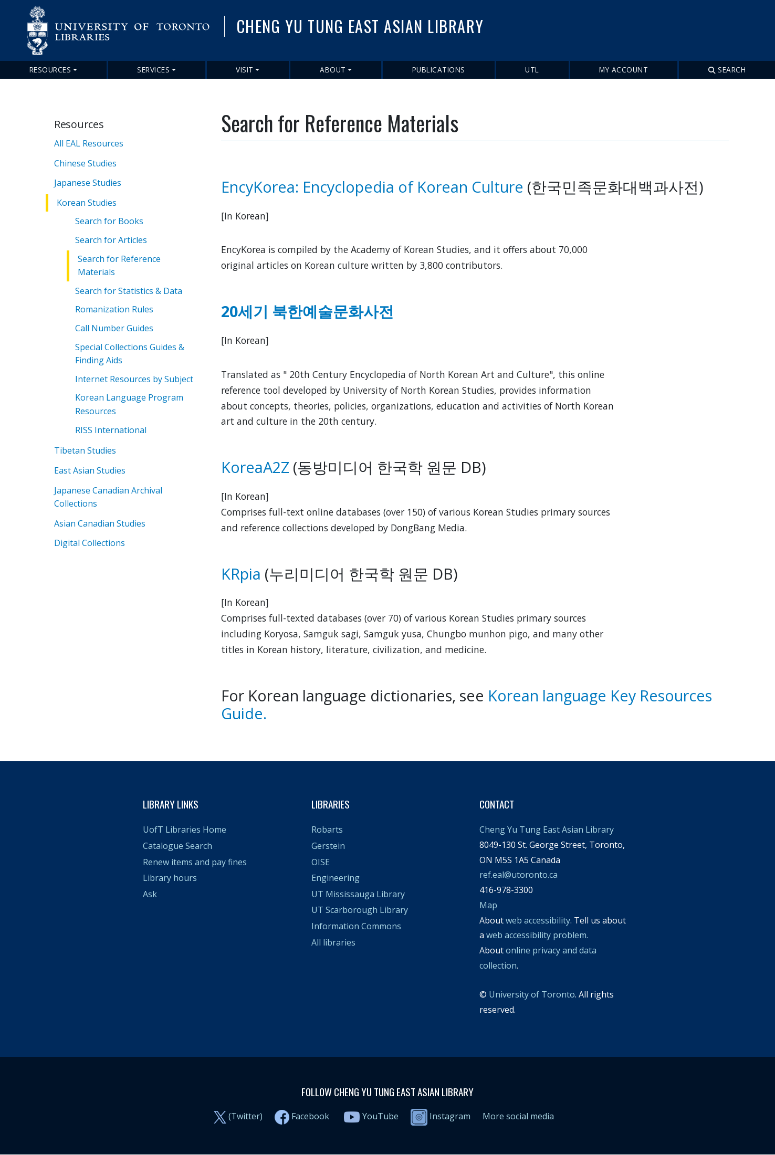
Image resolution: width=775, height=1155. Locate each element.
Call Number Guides (114, 328)
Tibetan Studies (85, 450)
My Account (623, 70)
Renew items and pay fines (195, 862)
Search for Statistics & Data (128, 291)
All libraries (333, 942)
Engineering (335, 878)
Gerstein (328, 846)
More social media (518, 1116)
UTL (532, 70)
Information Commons (356, 926)
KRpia (241, 573)
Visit (245, 70)
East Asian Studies (89, 470)
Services (153, 70)
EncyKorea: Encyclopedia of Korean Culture (372, 186)
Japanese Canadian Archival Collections (108, 496)
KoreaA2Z (255, 467)
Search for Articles (111, 240)
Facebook (310, 1116)
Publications (438, 70)
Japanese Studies (87, 182)
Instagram (440, 1116)
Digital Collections (89, 543)
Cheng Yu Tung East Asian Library (546, 829)
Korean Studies (87, 202)
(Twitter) (245, 1116)
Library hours (170, 878)
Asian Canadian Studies (99, 523)
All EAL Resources (88, 143)
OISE (320, 862)
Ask (150, 894)
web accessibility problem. (537, 935)
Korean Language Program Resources (129, 404)
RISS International (110, 430)
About (333, 70)
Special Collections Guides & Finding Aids (129, 353)
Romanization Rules (114, 309)
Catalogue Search (177, 846)
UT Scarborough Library (359, 910)
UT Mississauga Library (358, 894)
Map (488, 905)
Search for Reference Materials (119, 265)
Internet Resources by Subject (134, 379)
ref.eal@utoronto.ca (518, 874)
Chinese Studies (85, 163)
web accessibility (538, 920)
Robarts (327, 829)
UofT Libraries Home (184, 829)
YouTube (380, 1116)
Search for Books (109, 221)
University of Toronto (532, 994)
